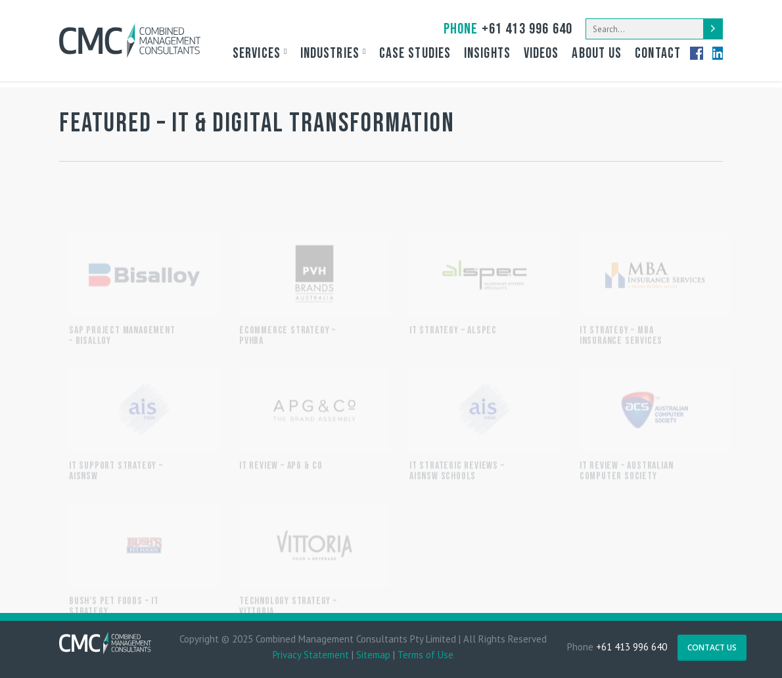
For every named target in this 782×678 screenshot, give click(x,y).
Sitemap (373, 654)
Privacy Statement (311, 654)
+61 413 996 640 (508, 29)
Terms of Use (425, 654)
